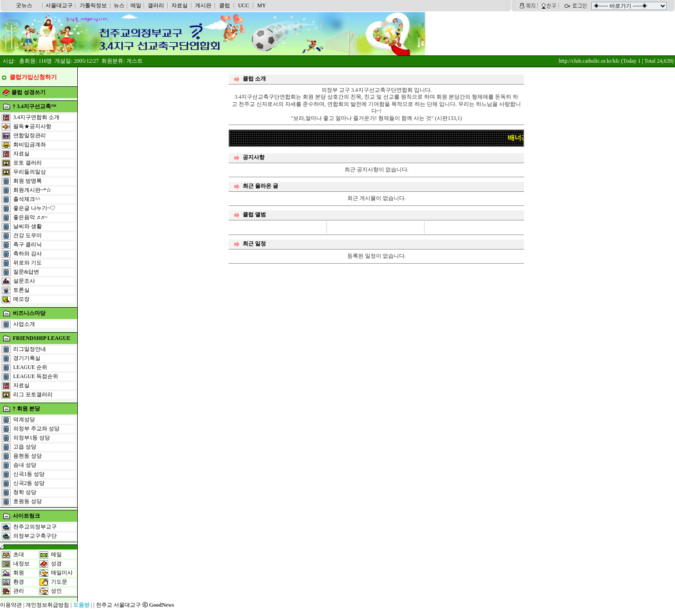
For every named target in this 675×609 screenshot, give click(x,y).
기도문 (59, 582)
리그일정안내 (29, 349)
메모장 (21, 299)
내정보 (21, 563)
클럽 (224, 5)
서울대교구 (59, 5)
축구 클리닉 (27, 244)
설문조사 (24, 281)
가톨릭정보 (93, 5)
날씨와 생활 (27, 226)
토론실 (21, 290)
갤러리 (156, 5)
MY (261, 5)
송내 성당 (24, 465)
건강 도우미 (27, 235)
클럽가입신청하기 (33, 77)
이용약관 (11, 605)
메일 (135, 5)
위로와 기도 (27, 263)
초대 (18, 554)
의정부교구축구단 (35, 536)
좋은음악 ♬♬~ (30, 217)
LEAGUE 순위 (30, 367)
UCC (244, 5)
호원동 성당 (27, 501)
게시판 (203, 5)
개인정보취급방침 (47, 605)
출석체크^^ (26, 199)
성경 (56, 563)
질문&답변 (26, 272)
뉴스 (119, 5)
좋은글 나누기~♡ (34, 208)
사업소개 (24, 324)
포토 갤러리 (27, 163)
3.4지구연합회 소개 (36, 117)
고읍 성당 (24, 447)
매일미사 (62, 572)
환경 (18, 582)
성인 (56, 591)
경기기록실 (26, 358)
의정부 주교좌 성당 (36, 428)
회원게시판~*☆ (32, 190)
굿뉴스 (24, 5)
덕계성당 (24, 419)
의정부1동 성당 (31, 437)
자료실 (179, 5)
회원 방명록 (27, 181)
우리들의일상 (29, 172)
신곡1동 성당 (29, 474)
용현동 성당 (27, 456)
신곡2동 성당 (29, 483)
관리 (18, 591)
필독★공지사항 (32, 126)
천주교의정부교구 (35, 527)
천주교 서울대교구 (118, 605)
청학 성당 (24, 492)
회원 (18, 572)
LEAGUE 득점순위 (35, 376)
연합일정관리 (29, 135)
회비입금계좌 (29, 144)
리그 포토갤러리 (33, 394)
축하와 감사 (27, 253)
